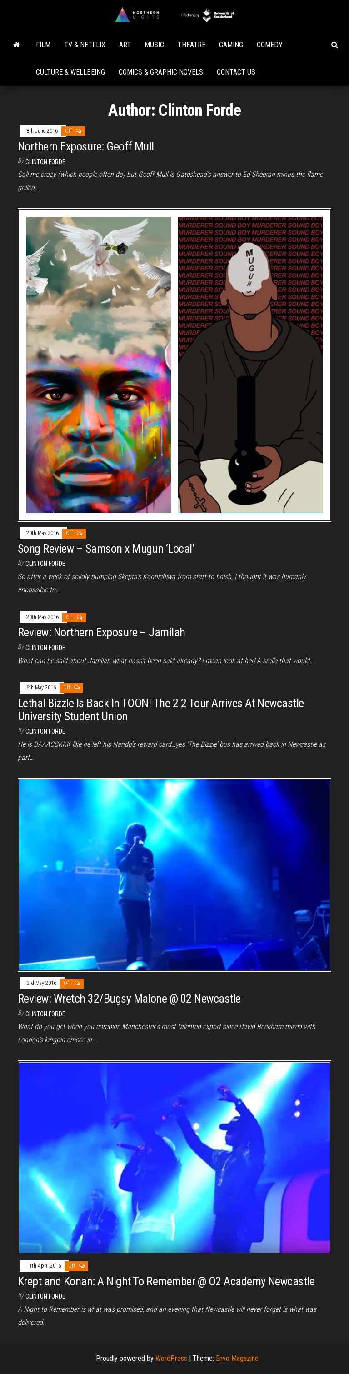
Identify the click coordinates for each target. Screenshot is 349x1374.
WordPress (171, 1358)
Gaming (231, 44)
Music (154, 44)
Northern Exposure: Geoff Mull (86, 146)
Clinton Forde (45, 161)
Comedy (270, 44)
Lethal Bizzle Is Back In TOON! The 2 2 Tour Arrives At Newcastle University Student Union (161, 709)
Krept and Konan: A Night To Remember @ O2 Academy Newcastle (166, 1281)
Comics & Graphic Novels (161, 72)
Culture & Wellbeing (70, 72)
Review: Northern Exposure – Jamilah (101, 632)
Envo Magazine (237, 1358)
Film (43, 44)
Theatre (191, 44)
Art (125, 44)
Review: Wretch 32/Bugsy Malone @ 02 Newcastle (129, 998)
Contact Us (236, 72)
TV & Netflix (84, 44)
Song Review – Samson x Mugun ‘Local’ (106, 548)
